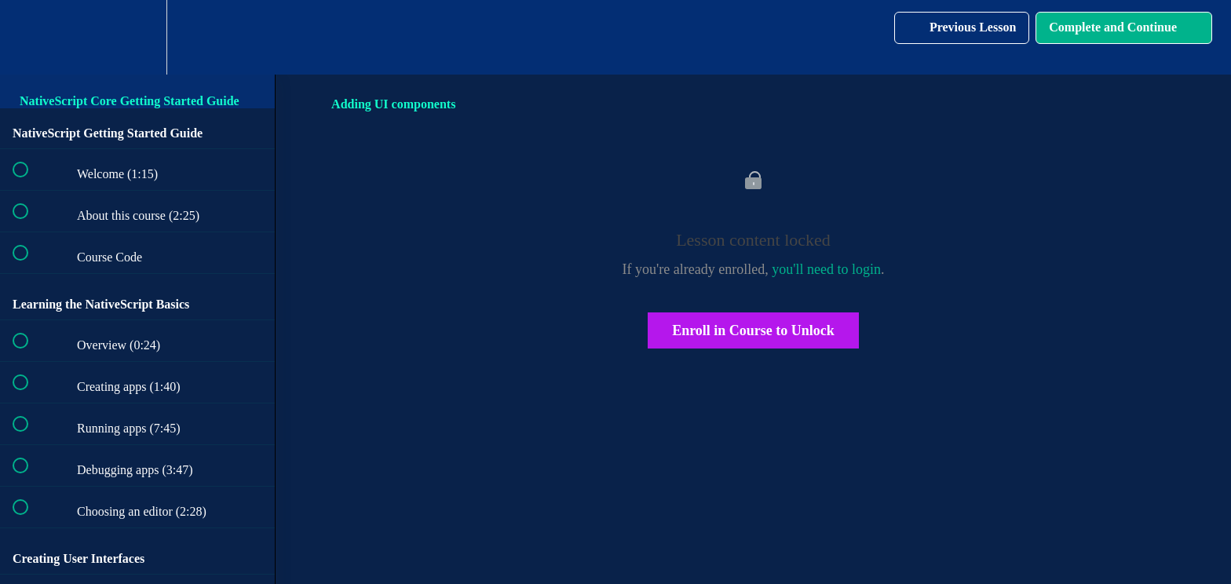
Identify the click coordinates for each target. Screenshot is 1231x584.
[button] (29, 37)
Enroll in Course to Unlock (753, 330)
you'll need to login (826, 269)
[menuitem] (137, 37)
